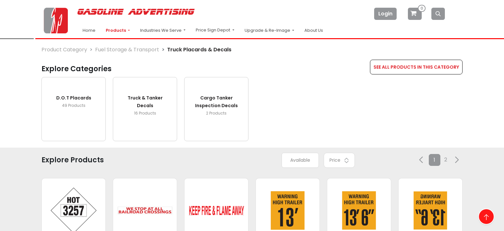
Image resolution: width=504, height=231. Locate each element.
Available (300, 160)
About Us (313, 30)
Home (89, 30)
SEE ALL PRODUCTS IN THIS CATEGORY (416, 67)
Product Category (64, 49)
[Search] (438, 14)
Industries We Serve (161, 30)
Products (116, 30)
